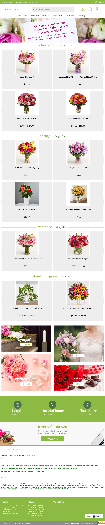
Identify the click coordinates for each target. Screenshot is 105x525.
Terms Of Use (65, 523)
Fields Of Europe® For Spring (27, 168)
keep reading (31, 455)
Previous (3, 69)
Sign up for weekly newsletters (52, 439)
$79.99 (27, 175)
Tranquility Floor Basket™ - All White (26, 308)
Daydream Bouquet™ (78, 168)
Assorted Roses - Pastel (26, 118)
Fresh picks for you (53, 430)
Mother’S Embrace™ (27, 77)
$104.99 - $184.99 (78, 315)
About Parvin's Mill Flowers (10, 449)
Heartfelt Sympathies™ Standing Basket (78, 308)
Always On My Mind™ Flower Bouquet (26, 259)
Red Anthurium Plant (27, 209)
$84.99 (27, 84)
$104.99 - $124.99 (26, 315)
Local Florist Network (87, 523)
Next (102, 69)
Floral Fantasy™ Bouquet (78, 259)
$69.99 (27, 217)
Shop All (64, 45)
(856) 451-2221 (8, 2)
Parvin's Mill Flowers (10, 9)
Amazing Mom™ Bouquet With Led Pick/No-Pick (78, 77)
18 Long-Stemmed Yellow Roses (78, 209)
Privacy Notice (75, 523)
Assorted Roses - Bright (78, 118)
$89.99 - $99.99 (78, 266)
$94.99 (78, 217)
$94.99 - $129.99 (27, 126)
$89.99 (27, 266)
